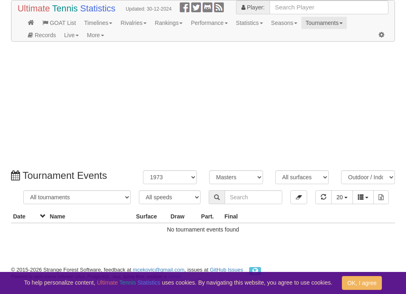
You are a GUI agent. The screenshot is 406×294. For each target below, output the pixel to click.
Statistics (249, 23)
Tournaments (324, 23)
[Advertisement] (203, 107)
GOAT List (59, 23)
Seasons (284, 23)
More (95, 35)
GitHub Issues (226, 270)
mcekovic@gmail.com (159, 270)
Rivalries (133, 23)
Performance (209, 23)
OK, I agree (362, 283)
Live (71, 35)
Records (42, 35)
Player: (253, 7)
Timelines (98, 23)
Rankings (169, 23)
